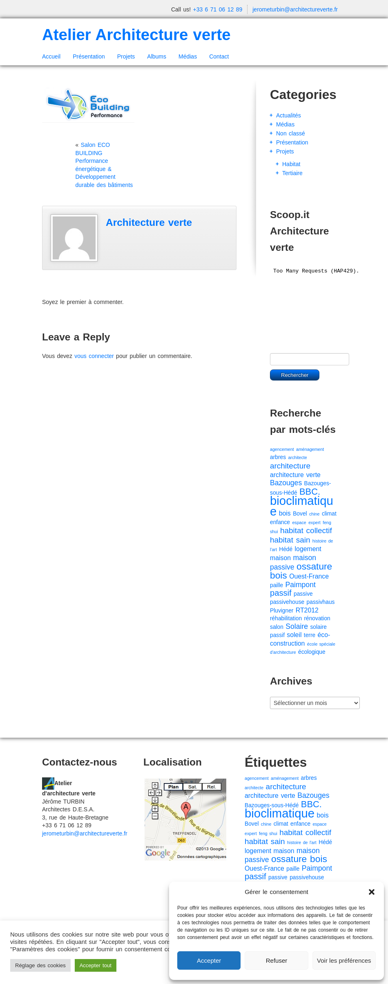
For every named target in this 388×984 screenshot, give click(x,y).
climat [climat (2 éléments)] (329, 514)
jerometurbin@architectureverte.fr (295, 9)
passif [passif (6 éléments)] (281, 592)
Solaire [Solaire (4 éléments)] (296, 626)
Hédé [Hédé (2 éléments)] (285, 549)
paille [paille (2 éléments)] (276, 585)
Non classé (290, 133)
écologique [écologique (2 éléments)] (312, 652)
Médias (187, 56)
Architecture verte (149, 222)
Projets (126, 56)
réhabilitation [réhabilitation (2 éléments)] (286, 618)
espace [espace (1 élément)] (299, 522)
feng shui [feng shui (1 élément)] (268, 833)
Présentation (89, 56)
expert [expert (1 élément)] (314, 522)
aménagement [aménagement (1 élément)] (310, 449)
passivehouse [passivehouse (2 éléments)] (287, 602)
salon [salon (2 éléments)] (276, 627)
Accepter (209, 960)
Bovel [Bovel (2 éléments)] (300, 514)
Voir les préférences (344, 960)
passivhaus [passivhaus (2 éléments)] (321, 602)
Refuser (277, 960)
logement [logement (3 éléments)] (308, 548)
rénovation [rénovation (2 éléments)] (317, 618)
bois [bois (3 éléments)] (285, 513)
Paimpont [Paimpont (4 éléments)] (300, 585)
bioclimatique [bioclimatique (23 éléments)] (301, 506)
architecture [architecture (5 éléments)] (290, 466)
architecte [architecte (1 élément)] (297, 457)
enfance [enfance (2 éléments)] (280, 522)
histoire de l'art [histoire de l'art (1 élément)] (302, 842)
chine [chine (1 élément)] (314, 513)
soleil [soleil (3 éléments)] (294, 634)
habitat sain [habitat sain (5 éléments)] (290, 540)
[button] (372, 892)
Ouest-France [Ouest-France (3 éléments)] (309, 576)
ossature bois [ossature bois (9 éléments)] (301, 571)
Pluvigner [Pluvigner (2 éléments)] (281, 611)
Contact (219, 56)
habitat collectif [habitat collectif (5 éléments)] (306, 530)
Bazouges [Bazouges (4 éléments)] (286, 483)
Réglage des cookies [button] (40, 965)
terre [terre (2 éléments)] (309, 635)
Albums (156, 56)
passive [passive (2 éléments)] (303, 594)
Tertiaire (292, 173)
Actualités (288, 115)
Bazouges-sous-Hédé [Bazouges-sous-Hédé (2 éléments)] (272, 805)
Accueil (51, 56)
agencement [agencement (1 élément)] (282, 449)
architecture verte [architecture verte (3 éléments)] (295, 474)
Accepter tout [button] (95, 965)
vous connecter (94, 356)
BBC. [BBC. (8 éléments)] (309, 491)
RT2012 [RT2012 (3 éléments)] (307, 610)
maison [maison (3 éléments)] (280, 557)
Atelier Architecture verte (136, 34)
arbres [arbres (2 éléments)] (278, 457)
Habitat (291, 164)
